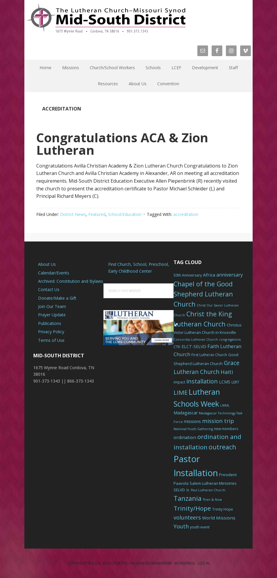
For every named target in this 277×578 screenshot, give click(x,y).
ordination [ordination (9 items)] (185, 437)
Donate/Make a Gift (57, 298)
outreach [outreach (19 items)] (222, 447)
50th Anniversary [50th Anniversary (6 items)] (188, 275)
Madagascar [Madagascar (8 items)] (186, 413)
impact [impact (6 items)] (179, 382)
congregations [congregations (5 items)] (230, 339)
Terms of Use (51, 340)
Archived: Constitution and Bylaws (70, 281)
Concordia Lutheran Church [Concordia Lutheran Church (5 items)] (196, 339)
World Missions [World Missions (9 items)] (218, 518)
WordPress (184, 563)
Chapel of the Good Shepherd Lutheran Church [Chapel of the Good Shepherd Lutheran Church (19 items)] (203, 293)
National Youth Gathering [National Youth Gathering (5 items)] (193, 429)
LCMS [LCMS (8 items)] (224, 382)
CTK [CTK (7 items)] (177, 346)
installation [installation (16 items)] (202, 381)
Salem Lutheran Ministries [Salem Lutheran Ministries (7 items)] (213, 483)
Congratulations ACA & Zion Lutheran (122, 143)
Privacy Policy (51, 331)
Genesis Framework (154, 563)
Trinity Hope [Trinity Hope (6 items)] (222, 509)
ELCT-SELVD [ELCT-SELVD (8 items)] (194, 346)
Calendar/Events (53, 273)
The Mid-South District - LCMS (106, 18)
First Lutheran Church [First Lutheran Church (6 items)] (209, 354)
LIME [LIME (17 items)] (181, 392)
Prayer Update (52, 315)
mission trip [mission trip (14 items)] (218, 421)
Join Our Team (52, 306)
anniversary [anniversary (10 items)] (229, 274)
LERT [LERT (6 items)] (235, 382)
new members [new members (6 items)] (226, 428)
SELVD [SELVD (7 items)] (179, 489)
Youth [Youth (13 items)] (181, 526)
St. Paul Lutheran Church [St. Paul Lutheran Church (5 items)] (205, 490)
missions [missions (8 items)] (192, 421)
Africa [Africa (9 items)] (209, 275)
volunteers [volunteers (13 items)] (187, 517)
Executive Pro (116, 563)
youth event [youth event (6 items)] (200, 527)
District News (73, 214)
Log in (204, 563)
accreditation (185, 214)
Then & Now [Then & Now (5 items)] (212, 500)
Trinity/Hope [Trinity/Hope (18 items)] (192, 508)
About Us (47, 264)
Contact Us (48, 289)
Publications (49, 323)
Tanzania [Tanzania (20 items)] (188, 498)
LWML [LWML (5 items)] (225, 405)
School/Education (124, 214)
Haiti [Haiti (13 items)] (227, 371)
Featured (97, 214)
